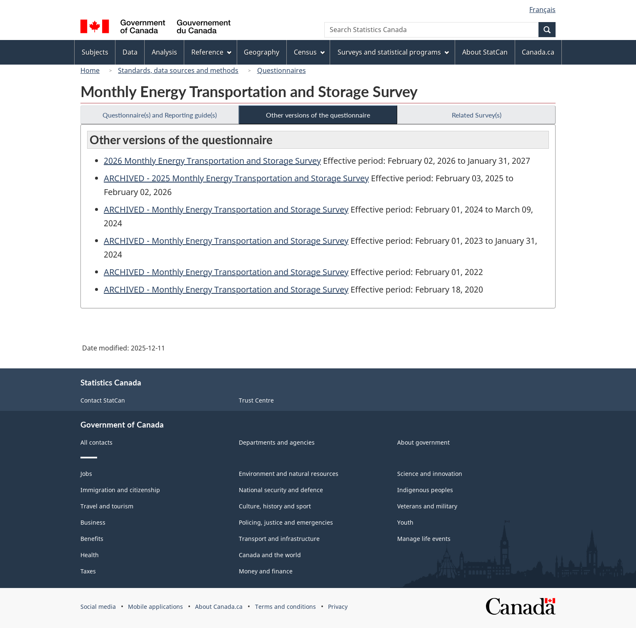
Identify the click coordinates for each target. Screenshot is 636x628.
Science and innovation (429, 474)
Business (92, 522)
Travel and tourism (106, 506)
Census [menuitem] (309, 52)
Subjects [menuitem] (95, 52)
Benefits (91, 539)
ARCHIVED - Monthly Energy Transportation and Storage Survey (226, 209)
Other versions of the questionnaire (318, 115)
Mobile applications (155, 606)
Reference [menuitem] (211, 52)
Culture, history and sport (275, 506)
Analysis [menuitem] (164, 52)
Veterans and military (427, 506)
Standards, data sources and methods (178, 70)
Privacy (338, 606)
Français (542, 9)
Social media (98, 606)
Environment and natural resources (288, 474)
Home (90, 70)
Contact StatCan (102, 400)
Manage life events (424, 539)
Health (89, 555)
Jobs (86, 474)
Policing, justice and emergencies (286, 522)
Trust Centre (256, 400)
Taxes (88, 571)
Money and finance (266, 571)
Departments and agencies (277, 442)
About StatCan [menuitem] (485, 52)
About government (423, 442)
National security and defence (281, 490)
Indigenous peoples (425, 490)
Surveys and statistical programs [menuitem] (393, 52)
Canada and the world (270, 555)
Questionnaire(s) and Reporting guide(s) (160, 115)
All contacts (96, 442)
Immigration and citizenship (120, 490)
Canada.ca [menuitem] (538, 52)
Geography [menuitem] (261, 52)
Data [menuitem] (130, 52)
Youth (405, 522)
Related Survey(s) (476, 115)
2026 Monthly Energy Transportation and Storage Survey (212, 160)
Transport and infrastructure (279, 539)
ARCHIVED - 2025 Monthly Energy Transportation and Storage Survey (236, 178)
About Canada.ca (219, 606)
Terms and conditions (285, 606)
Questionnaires (281, 70)
